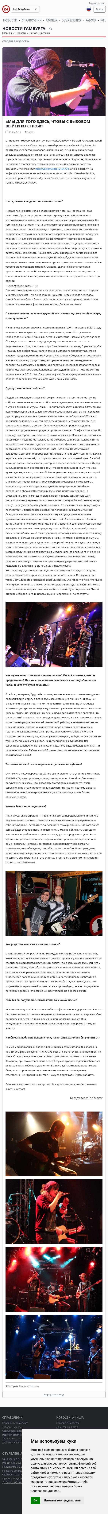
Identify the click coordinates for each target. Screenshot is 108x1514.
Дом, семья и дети (67, 1427)
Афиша (51, 20)
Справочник (31, 20)
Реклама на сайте (97, 3)
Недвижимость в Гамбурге (18, 1466)
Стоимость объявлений (16, 1474)
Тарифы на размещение (16, 1438)
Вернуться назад (54, 1394)
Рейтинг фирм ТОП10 (14, 1434)
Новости (10, 20)
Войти (99, 9)
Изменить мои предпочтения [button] (62, 1500)
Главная (7, 33)
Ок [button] (35, 1500)
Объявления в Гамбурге (16, 1459)
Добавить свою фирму (15, 1442)
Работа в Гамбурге (13, 1463)
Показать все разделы (15, 1470)
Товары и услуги (11, 1427)
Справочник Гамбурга (15, 1423)
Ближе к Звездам (40, 33)
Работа (90, 20)
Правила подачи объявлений (19, 1478)
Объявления (71, 20)
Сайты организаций (14, 1430)
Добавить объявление (15, 1482)
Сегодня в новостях (15, 41)
